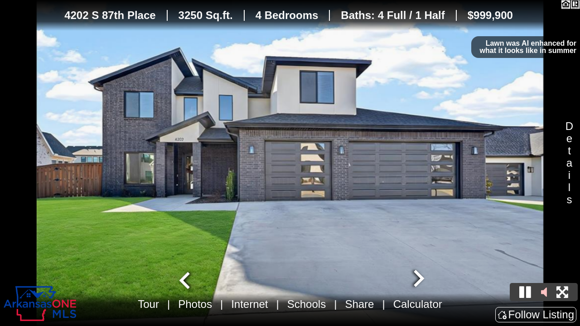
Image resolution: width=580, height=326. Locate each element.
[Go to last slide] (186, 279)
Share (359, 304)
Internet (249, 304)
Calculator (417, 304)
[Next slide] (418, 279)
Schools (306, 304)
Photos (195, 304)
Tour (148, 304)
